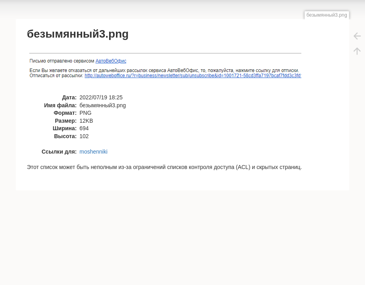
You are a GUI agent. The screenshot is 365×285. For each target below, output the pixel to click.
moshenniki (93, 151)
